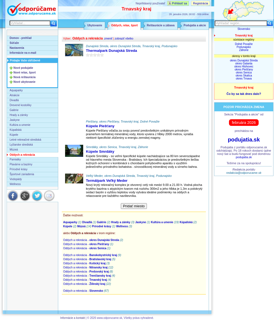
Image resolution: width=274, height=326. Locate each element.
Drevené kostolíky (20, 105)
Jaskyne (15, 119)
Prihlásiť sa (179, 3)
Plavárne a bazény (21, 164)
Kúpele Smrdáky (100, 151)
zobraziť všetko (124, 38)
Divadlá (14, 100)
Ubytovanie (94, 25)
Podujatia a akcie (195, 25)
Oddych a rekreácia (22, 154)
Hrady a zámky (19, 115)
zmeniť (108, 38)
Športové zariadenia (22, 174)
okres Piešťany (244, 69)
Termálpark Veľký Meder (106, 180)
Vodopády (16, 179)
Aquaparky (16, 90)
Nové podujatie (23, 67)
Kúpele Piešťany (100, 126)
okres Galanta (243, 63)
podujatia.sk (244, 140)
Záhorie (243, 50)
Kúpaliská (15, 129)
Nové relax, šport (24, 72)
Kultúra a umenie (20, 124)
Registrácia (200, 3)
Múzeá (14, 149)
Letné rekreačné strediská (25, 139)
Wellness (15, 184)
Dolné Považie (244, 44)
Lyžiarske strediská (21, 144)
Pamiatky (15, 159)
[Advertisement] (134, 89)
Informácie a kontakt (72, 317)
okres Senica (244, 72)
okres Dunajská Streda (244, 60)
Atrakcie (14, 95)
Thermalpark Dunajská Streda (111, 51)
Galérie (14, 110)
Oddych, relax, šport (124, 25)
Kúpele (14, 134)
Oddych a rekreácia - (91, 240)
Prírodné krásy (18, 169)
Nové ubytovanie (24, 81)
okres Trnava (244, 78)
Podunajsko (244, 47)
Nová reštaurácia (24, 77)
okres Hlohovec (243, 66)
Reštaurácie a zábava (161, 25)
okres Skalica (244, 75)
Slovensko (243, 28)
